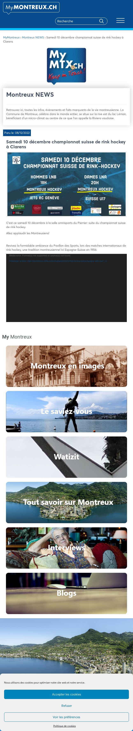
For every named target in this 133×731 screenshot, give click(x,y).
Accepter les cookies (66, 694)
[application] (66, 288)
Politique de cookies (64, 725)
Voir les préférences (66, 717)
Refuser (66, 706)
